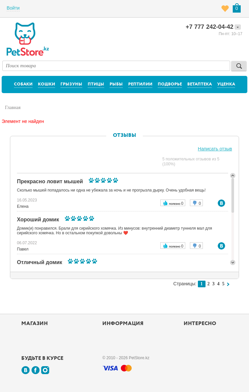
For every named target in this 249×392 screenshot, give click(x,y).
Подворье (170, 84)
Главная (13, 107)
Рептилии (140, 84)
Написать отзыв (215, 148)
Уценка (226, 84)
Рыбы (116, 84)
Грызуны (71, 84)
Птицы (96, 84)
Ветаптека (199, 84)
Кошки (46, 84)
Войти (13, 8)
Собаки (23, 84)
